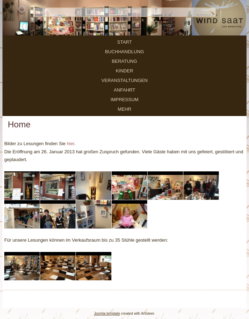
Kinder (124, 70)
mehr (124, 109)
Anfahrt (124, 90)
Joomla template (107, 313)
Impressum (125, 99)
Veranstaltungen (124, 80)
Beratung (124, 61)
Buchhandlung (124, 51)
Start (124, 42)
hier (70, 143)
